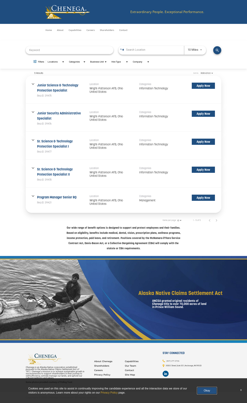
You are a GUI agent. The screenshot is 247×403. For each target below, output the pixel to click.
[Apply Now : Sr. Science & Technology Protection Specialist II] (203, 170)
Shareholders (107, 30)
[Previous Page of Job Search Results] (209, 220)
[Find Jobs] (217, 50)
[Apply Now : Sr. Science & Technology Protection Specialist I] (203, 142)
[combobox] (69, 50)
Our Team (130, 365)
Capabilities (75, 30)
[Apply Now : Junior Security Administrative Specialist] (203, 114)
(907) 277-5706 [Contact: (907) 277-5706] (172, 361)
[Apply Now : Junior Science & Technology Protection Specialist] (203, 86)
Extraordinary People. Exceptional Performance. (167, 12)
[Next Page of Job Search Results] (216, 220)
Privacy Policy (102, 374)
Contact (123, 30)
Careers (90, 30)
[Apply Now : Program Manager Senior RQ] (203, 198)
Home (48, 30)
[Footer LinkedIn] (166, 374)
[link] (123, 90)
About (60, 30)
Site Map (130, 374)
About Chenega (103, 361)
